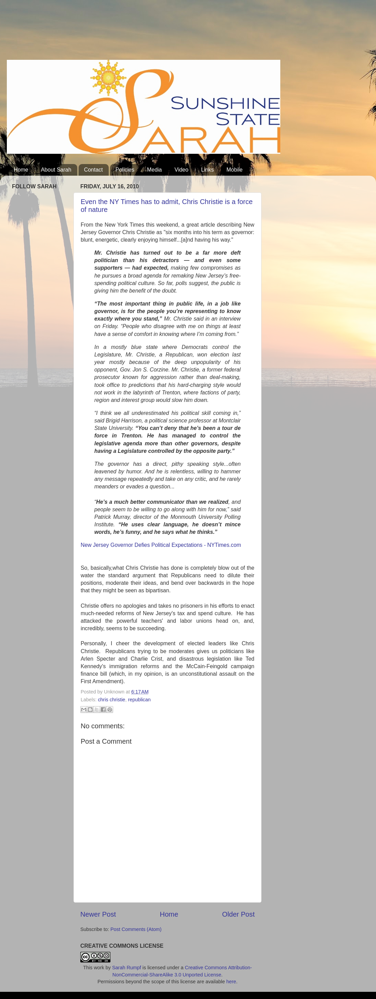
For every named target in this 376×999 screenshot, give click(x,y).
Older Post (238, 914)
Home (21, 170)
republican (139, 699)
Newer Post (98, 914)
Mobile (235, 170)
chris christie (111, 699)
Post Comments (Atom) (136, 929)
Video (182, 170)
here (231, 981)
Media (154, 170)
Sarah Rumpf (126, 967)
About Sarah (56, 170)
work (99, 967)
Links (207, 170)
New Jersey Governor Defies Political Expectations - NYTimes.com (161, 545)
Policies (125, 170)
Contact (93, 170)
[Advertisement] (131, 32)
